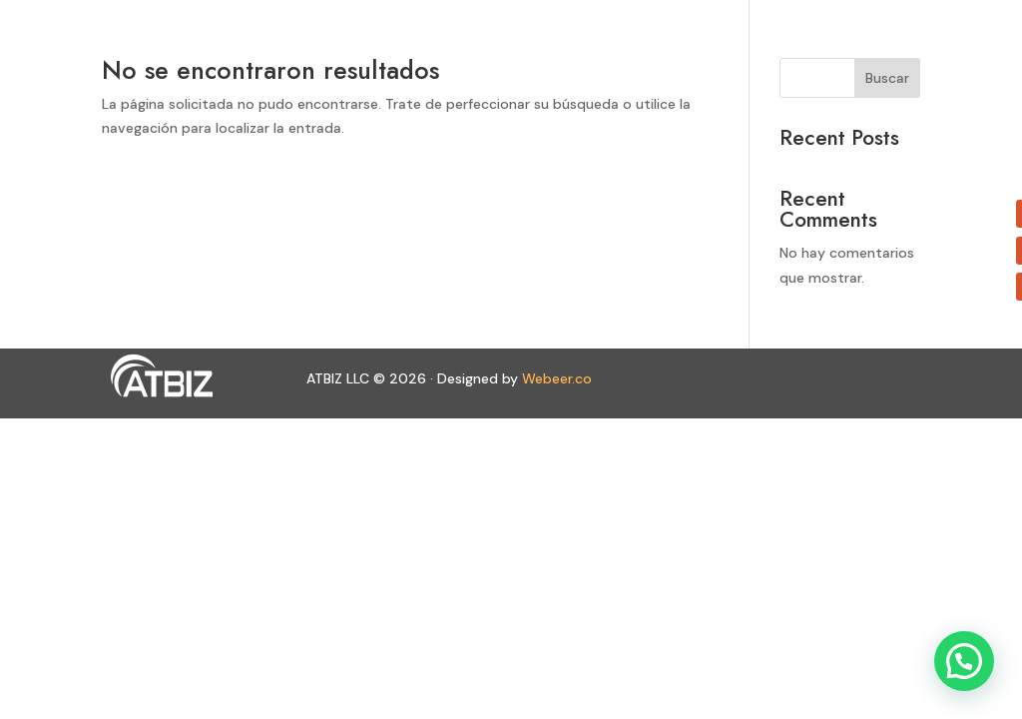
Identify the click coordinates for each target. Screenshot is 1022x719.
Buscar (887, 78)
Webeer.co (557, 378)
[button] (964, 661)
